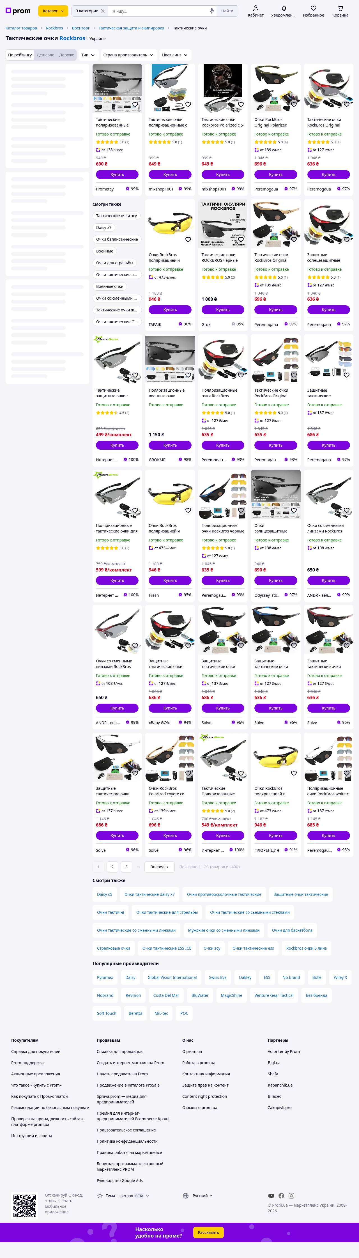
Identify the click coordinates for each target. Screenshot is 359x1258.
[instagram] (291, 1211)
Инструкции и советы (31, 1151)
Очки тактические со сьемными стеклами (250, 928)
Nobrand (105, 1011)
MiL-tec (161, 1029)
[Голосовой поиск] (212, 11)
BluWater (200, 1011)
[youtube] (271, 1211)
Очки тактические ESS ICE (166, 964)
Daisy (130, 993)
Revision (133, 1011)
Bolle (317, 993)
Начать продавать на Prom (122, 1089)
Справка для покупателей (35, 1067)
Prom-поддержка (27, 1078)
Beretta (135, 1029)
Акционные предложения (35, 1089)
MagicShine (231, 1011)
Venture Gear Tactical (274, 1011)
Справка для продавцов (119, 1067)
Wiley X (340, 993)
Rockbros (54, 28)
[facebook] (281, 1211)
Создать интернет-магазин (122, 1078)
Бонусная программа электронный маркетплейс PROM (130, 1182)
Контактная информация (206, 1089)
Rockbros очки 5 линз (306, 964)
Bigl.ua (274, 1078)
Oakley (245, 993)
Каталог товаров (21, 28)
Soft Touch (106, 1029)
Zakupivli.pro (280, 1123)
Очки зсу (212, 964)
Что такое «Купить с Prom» (36, 1100)
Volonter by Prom (284, 1067)
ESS (267, 993)
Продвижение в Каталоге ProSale (128, 1100)
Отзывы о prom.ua (199, 1123)
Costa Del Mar (166, 1011)
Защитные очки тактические (301, 910)
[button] (117, 174)
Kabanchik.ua (280, 1100)
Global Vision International (172, 993)
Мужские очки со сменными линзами (224, 946)
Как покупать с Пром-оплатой (39, 1112)
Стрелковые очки (113, 964)
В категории (90, 10)
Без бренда (316, 1011)
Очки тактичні (110, 928)
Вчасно (275, 1112)
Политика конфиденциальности (127, 1157)
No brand (291, 993)
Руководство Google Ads (120, 1196)
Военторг (81, 28)
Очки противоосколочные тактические (224, 910)
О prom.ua (192, 1067)
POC (184, 1029)
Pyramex (105, 993)
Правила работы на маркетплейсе (129, 1168)
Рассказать (208, 1248)
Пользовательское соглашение (126, 1145)
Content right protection (204, 1112)
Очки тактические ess (253, 964)
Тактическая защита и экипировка (131, 28)
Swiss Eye (218, 993)
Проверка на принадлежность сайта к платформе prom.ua (47, 1137)
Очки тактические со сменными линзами (136, 946)
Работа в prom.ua (198, 1078)
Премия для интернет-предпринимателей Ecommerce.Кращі (133, 1131)
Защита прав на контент (205, 1100)
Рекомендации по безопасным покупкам (50, 1123)
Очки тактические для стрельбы (167, 928)
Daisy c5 (104, 910)
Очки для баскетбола (292, 946)
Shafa (273, 1089)
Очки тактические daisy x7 (150, 910)
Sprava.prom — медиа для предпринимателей (121, 1114)
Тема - (119, 1211)
